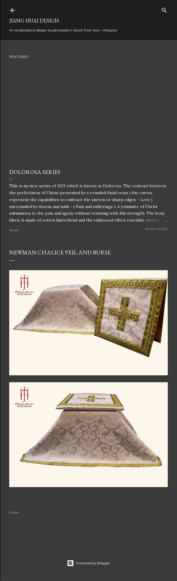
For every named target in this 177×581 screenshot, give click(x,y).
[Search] (164, 9)
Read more (156, 229)
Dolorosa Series (34, 172)
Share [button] (14, 230)
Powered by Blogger (88, 563)
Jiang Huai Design (34, 20)
